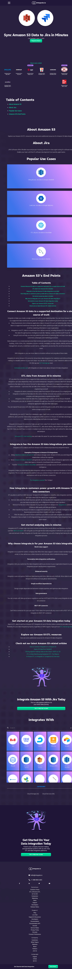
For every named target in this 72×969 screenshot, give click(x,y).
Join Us (35, 951)
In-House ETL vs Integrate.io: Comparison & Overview (42, 656)
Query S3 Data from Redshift (43, 649)
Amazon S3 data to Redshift (23, 460)
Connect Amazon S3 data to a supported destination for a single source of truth (43, 286)
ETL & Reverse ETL (34, 892)
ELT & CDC (35, 894)
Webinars (34, 944)
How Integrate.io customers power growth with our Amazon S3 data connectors (43, 293)
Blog (35, 912)
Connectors (35, 896)
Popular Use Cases (15, 111)
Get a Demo (53, 966)
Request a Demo (36, 40)
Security (35, 925)
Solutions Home (34, 889)
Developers (35, 905)
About (34, 946)
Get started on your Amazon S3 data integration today (43, 301)
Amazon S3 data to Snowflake (27, 465)
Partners (34, 948)
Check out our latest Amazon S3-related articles (42, 306)
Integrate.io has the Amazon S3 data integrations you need (43, 291)
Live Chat (34, 915)
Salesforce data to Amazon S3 (24, 455)
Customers (35, 940)
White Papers (35, 942)
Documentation (35, 921)
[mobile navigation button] (9, 2)
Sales (34, 900)
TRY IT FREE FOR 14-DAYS (41, 708)
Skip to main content (36, 63)
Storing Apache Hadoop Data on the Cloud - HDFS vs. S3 (42, 651)
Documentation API (34, 923)
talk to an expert (18, 531)
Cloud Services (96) (48, 794)
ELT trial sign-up (44, 363)
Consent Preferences (35, 934)
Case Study (30, 65)
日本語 (35, 959)
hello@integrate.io (35, 875)
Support (35, 902)
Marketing (35, 898)
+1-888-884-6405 (35, 880)
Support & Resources (35, 917)
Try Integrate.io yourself (37, 480)
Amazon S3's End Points (17, 114)
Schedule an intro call (21, 368)
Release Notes (35, 907)
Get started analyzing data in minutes (43, 296)
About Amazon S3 (15, 104)
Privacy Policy (35, 930)
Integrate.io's (62, 505)
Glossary (34, 932)
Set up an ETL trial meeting (23, 436)
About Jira (12, 107)
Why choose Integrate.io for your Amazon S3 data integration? (42, 298)
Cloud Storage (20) (33, 794)
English (35, 956)
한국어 (35, 961)
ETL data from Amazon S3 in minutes (43, 288)
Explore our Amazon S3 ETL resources (43, 303)
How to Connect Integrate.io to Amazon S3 (43, 647)
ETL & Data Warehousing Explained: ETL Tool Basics (43, 654)
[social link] (19, 883)
